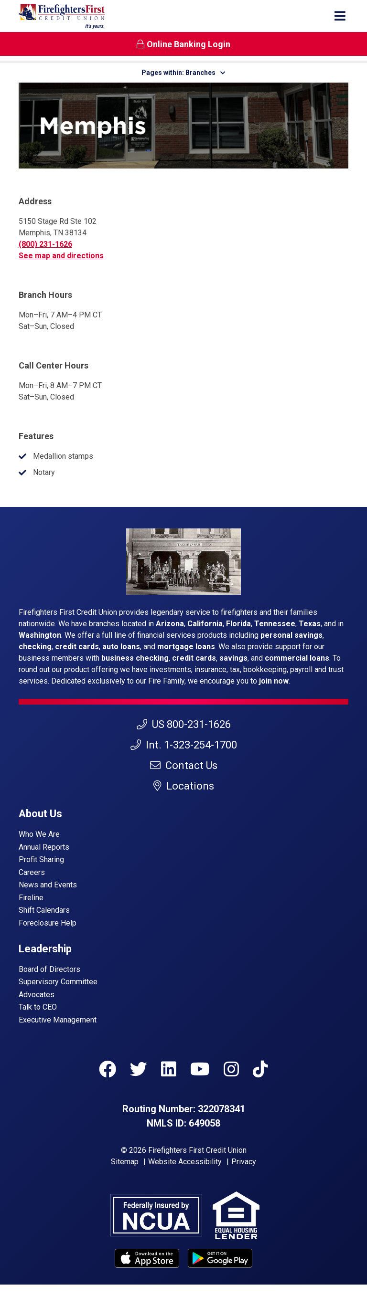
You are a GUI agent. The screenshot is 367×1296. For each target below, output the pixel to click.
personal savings (291, 635)
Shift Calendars (44, 910)
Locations (183, 786)
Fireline (31, 897)
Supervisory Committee (58, 981)
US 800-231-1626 (184, 724)
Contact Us (183, 765)
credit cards (77, 646)
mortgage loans (186, 646)
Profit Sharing (41, 859)
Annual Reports (44, 847)
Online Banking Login (183, 44)
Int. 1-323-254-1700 (183, 745)
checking (35, 646)
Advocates (36, 994)
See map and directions (61, 255)
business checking (135, 658)
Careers (32, 872)
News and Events (48, 884)
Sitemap (125, 1161)
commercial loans (297, 658)
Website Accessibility (185, 1161)
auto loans (121, 646)
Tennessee (274, 623)
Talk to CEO (38, 1007)
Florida (238, 623)
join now (274, 680)
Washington (40, 635)
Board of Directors (49, 969)
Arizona (170, 623)
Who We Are (39, 834)
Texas (310, 623)
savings (233, 658)
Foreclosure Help (47, 922)
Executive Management (58, 1019)
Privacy (243, 1161)
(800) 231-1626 (45, 244)
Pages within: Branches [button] (183, 72)
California (205, 623)
